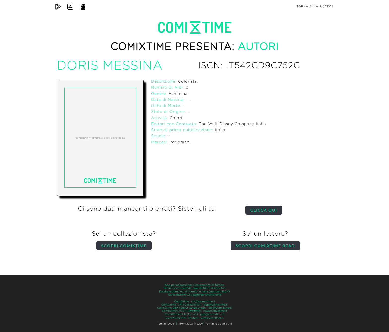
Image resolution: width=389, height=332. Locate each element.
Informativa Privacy (190, 323)
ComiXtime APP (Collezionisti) (181, 304)
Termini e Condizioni (218, 323)
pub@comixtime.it (212, 314)
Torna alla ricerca (315, 6)
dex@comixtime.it (220, 307)
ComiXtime (181, 301)
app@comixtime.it (216, 304)
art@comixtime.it (212, 317)
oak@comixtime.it (215, 311)
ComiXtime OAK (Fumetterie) (181, 311)
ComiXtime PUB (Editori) (181, 314)
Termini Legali (166, 323)
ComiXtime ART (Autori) (182, 317)
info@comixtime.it (203, 301)
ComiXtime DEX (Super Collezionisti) (181, 307)
